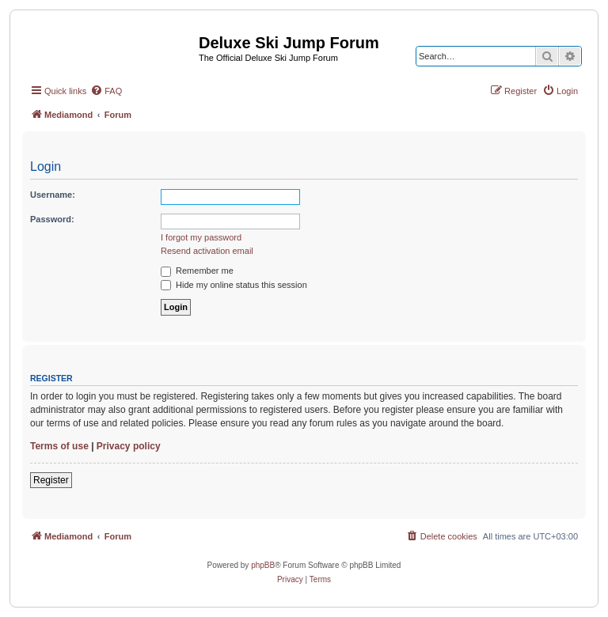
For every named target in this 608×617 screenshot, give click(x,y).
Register (51, 480)
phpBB (263, 565)
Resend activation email (207, 251)
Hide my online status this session (234, 285)
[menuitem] (106, 90)
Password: (52, 219)
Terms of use (59, 446)
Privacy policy (129, 446)
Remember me (197, 270)
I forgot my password (201, 237)
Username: (52, 194)
